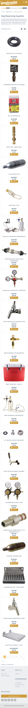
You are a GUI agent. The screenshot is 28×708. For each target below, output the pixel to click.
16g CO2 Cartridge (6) (14, 116)
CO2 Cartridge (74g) (14, 174)
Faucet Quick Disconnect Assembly (14, 471)
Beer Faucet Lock (14, 205)
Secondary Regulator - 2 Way (14, 502)
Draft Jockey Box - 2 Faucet (14, 384)
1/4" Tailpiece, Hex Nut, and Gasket (14, 440)
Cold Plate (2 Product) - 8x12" (14, 645)
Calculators (17, 686)
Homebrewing (9, 3)
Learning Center (18, 682)
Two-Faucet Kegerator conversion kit (14, 236)
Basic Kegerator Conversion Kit (14, 415)
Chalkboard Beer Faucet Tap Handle (14, 84)
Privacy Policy (4, 673)
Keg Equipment (9, 11)
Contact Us (17, 673)
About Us (18, 670)
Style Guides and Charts (20, 684)
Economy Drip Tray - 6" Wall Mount (14, 587)
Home (3, 11)
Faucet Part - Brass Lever (14, 147)
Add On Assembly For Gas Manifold (14, 353)
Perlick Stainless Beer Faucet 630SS (14, 618)
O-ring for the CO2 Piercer (14, 53)
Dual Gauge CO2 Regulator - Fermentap (14, 290)
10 (2, 661)
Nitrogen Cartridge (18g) (14, 556)
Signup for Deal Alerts (14, 696)
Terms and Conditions (5, 675)
